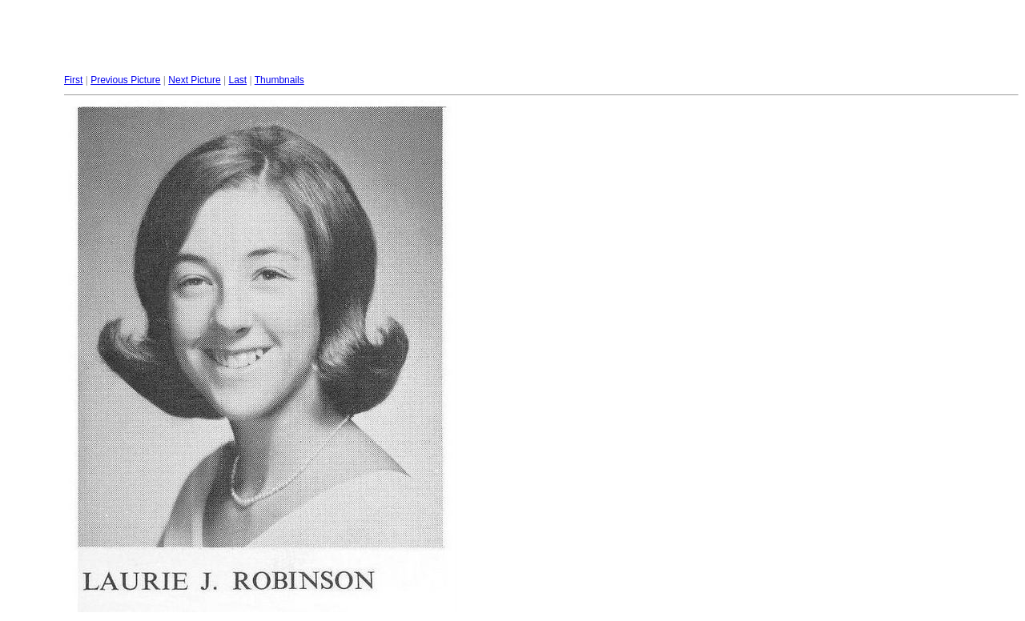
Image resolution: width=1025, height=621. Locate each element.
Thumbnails (279, 80)
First (73, 80)
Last (237, 80)
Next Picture (194, 80)
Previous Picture (125, 80)
